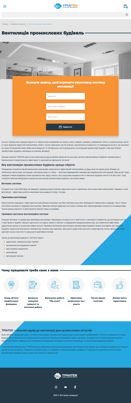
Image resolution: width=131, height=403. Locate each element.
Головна (4, 24)
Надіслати (65, 123)
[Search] (126, 14)
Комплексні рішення (17, 24)
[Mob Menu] (5, 6)
